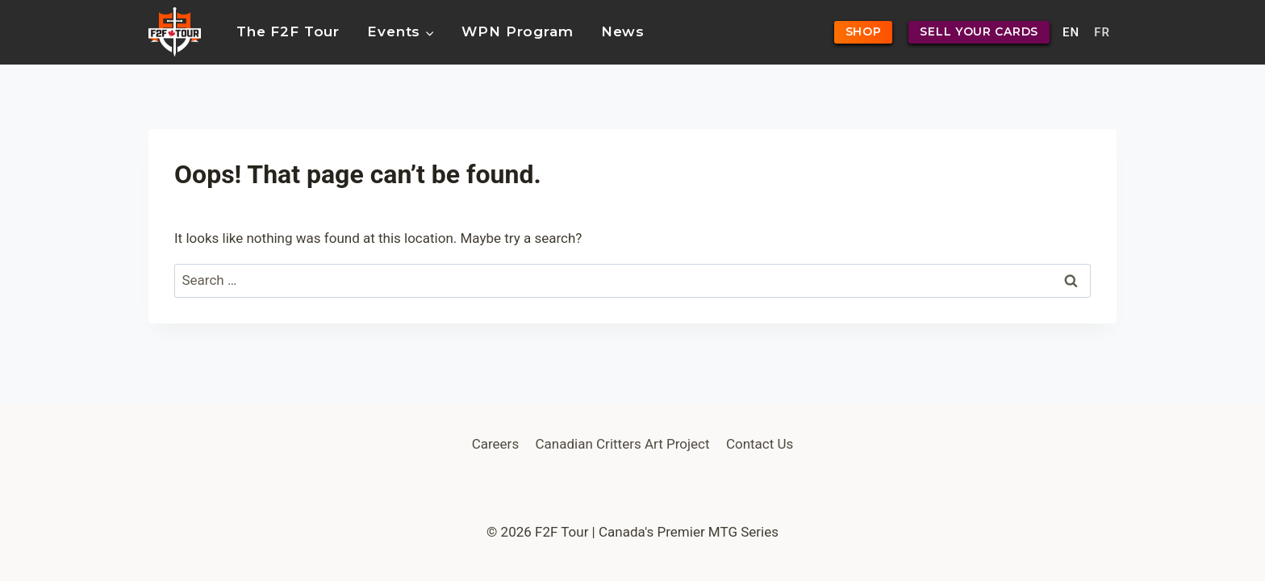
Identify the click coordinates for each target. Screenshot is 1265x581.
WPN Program (517, 31)
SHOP (863, 31)
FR (1102, 32)
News (623, 31)
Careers (495, 444)
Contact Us (759, 444)
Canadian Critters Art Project (623, 444)
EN (1071, 32)
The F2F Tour (288, 31)
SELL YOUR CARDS (979, 31)
